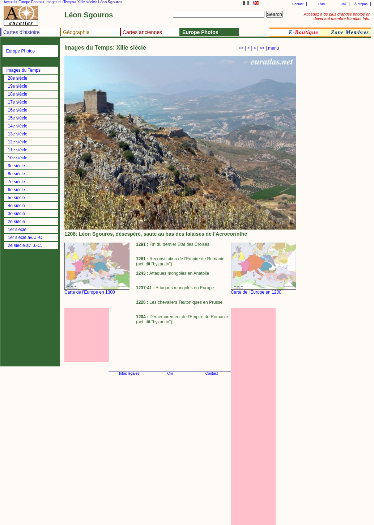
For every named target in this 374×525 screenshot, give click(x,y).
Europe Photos (20, 51)
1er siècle (17, 229)
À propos (360, 4)
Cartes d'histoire (21, 32)
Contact (297, 4)
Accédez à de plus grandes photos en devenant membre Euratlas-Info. (337, 16)
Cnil (343, 4)
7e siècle (16, 181)
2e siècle (16, 221)
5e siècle (16, 197)
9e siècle (16, 165)
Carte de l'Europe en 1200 (256, 292)
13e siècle (17, 133)
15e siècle (17, 118)
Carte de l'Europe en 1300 (89, 292)
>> (261, 48)
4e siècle (16, 205)
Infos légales (129, 373)
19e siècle (17, 86)
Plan (321, 4)
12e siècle (17, 141)
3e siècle (16, 213)
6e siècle (16, 189)
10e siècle (17, 157)
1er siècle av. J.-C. (25, 237)
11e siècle (17, 149)
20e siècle (17, 78)
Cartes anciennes (142, 32)
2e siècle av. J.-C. (25, 245)
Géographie (76, 32)
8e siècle (16, 173)
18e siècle (17, 94)
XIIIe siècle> (87, 2)
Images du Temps (24, 70)
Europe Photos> (31, 2)
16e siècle (17, 110)
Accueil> (10, 2)
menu (273, 48)
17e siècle (17, 102)
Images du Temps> (61, 2)
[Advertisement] (96, 335)
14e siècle (17, 126)
